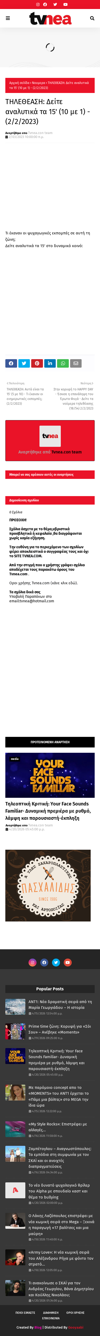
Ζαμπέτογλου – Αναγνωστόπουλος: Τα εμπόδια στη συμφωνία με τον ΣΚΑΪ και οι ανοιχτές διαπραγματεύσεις (60, 1157)
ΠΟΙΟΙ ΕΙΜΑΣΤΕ (25, 1313)
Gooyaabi (75, 1327)
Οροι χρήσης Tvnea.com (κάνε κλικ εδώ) (43, 583)
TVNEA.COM (31, 556)
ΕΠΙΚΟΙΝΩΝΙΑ (50, 1318)
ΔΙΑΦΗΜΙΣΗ (50, 1313)
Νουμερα (38, 83)
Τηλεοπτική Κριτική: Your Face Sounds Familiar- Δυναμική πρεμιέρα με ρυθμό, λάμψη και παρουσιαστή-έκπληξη (48, 811)
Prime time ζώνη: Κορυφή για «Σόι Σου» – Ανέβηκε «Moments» (60, 1029)
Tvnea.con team (40, 133)
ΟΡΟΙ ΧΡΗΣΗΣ (75, 1313)
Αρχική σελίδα (19, 83)
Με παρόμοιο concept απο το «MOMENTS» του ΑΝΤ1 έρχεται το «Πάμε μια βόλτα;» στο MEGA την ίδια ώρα (59, 1096)
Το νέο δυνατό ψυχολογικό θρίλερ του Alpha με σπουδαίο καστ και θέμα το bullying (59, 1191)
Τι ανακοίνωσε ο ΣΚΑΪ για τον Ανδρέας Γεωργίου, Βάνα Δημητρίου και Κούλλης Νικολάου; (61, 1289)
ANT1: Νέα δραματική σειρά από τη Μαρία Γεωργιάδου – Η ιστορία (60, 1004)
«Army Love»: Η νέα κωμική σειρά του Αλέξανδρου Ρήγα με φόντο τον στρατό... (61, 1258)
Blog (38, 1327)
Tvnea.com (18, 574)
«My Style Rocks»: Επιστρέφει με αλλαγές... (58, 1127)
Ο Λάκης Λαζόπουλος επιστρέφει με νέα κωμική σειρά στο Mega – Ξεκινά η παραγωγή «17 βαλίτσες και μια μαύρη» (61, 1224)
